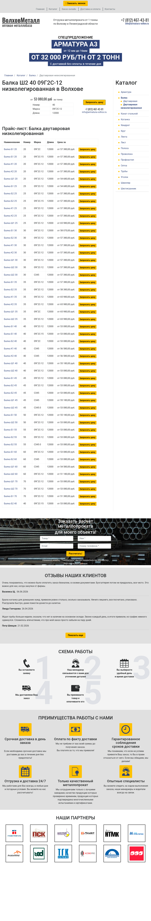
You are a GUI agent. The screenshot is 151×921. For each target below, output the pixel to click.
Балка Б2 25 (10, 193)
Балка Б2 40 (10, 341)
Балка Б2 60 (10, 459)
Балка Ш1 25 (10, 223)
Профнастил (127, 159)
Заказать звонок (75, 3)
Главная (40, 9)
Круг (123, 131)
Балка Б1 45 (10, 378)
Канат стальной (129, 113)
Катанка (125, 119)
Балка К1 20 (10, 164)
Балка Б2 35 (10, 289)
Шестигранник (128, 188)
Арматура (126, 92)
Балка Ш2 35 (10, 319)
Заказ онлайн (69, 9)
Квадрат (125, 125)
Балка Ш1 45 (10, 400)
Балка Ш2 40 (10, 370)
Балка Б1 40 (10, 326)
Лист (123, 142)
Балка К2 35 (10, 304)
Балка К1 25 (10, 208)
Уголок (124, 177)
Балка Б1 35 (10, 282)
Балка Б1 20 (10, 149)
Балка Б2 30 (10, 237)
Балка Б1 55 (10, 429)
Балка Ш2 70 (10, 488)
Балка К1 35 (10, 297)
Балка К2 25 (10, 215)
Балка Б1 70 (10, 496)
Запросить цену (94, 102)
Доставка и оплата (90, 9)
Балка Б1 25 (10, 186)
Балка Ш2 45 (10, 407)
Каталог (53, 9)
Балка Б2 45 (10, 385)
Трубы (124, 171)
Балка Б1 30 (10, 230)
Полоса (125, 148)
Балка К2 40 (10, 356)
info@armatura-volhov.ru (137, 23)
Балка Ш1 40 (10, 363)
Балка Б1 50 (10, 415)
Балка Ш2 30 (10, 267)
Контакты (110, 9)
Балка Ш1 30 (10, 260)
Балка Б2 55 (10, 437)
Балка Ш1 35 (10, 311)
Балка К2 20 (10, 171)
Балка (124, 97)
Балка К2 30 (10, 252)
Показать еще (75, 635)
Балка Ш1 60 (10, 466)
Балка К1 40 (10, 348)
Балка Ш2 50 (10, 422)
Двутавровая (130, 101)
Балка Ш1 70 (10, 481)
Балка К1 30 (10, 245)
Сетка (124, 165)
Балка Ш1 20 (10, 178)
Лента (124, 136)
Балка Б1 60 (10, 452)
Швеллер (125, 183)
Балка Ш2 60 (10, 474)
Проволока (127, 154)
